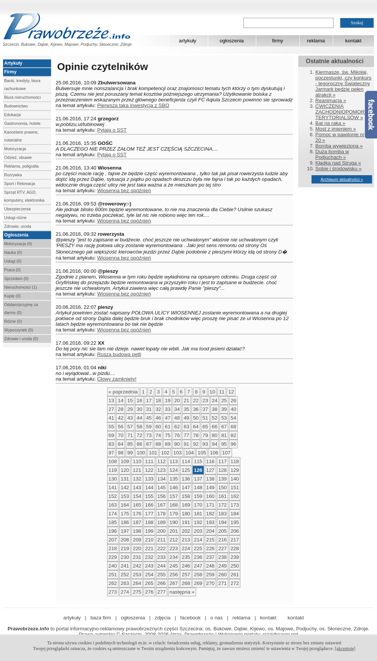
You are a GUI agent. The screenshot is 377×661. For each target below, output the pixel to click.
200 (161, 531)
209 (137, 540)
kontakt (353, 41)
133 (149, 479)
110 (137, 461)
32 (158, 409)
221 (149, 548)
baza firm (100, 618)
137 (198, 479)
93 (205, 444)
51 (205, 418)
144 (149, 487)
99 (130, 453)
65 (205, 426)
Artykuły (13, 63)
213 (186, 540)
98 (120, 453)
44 (139, 418)
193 (210, 522)
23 (205, 400)
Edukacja (12, 114)
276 (149, 592)
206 (235, 531)
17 (149, 400)
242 (137, 566)
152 (113, 496)
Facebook (371, 114)
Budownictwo (16, 106)
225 (198, 548)
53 (224, 418)
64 (196, 426)
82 (233, 435)
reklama (316, 41)
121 (137, 470)
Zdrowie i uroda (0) (21, 338)
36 (196, 409)
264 (137, 583)
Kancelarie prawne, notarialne (21, 136)
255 (161, 574)
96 (233, 444)
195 (235, 522)
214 (198, 540)
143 (137, 487)
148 (198, 487)
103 (177, 453)
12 (231, 392)
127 (210, 470)
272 (235, 583)
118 (235, 461)
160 (210, 496)
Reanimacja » (330, 100)
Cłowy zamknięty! (117, 379)
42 (120, 418)
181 (198, 513)
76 (177, 435)
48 (177, 418)
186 (125, 522)
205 (222, 531)
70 (120, 435)
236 (198, 557)
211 (161, 540)
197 (125, 531)
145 (161, 487)
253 (137, 574)
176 (137, 513)
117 (222, 461)
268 (186, 583)
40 (233, 409)
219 (125, 548)
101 (153, 453)
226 (210, 548)
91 (186, 444)
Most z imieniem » (335, 129)
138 (210, 479)
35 (186, 409)
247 (198, 566)
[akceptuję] (345, 648)
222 (161, 548)
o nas (216, 618)
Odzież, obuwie (18, 157)
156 (161, 496)
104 (189, 453)
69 (111, 435)
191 (186, 522)
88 (158, 444)
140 (235, 479)
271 (222, 583)
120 (125, 470)
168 (174, 505)
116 (210, 461)
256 (174, 574)
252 (125, 574)
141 (113, 487)
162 (235, 496)
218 (113, 548)
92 (196, 444)
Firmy (10, 72)
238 (222, 557)
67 (224, 426)
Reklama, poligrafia (21, 166)
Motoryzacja (15, 148)
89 (167, 444)
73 (149, 435)
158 (186, 496)
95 (224, 444)
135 (174, 479)
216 (222, 540)
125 (186, 470)
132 (137, 479)
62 (177, 426)
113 (174, 461)
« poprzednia (123, 392)
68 (233, 426)
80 (215, 435)
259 (210, 574)
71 (130, 435)
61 (167, 426)
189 (161, 522)
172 (222, 505)
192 (198, 522)
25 (224, 400)
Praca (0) (12, 270)
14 (120, 400)
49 (186, 418)
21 (186, 400)
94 (215, 444)
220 (137, 548)
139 (222, 479)
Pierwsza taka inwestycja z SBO (133, 105)
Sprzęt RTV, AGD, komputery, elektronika (24, 196)
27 (111, 409)
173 (235, 505)
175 (125, 513)
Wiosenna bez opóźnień (124, 190)
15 (130, 400)
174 (113, 513)
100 (141, 453)
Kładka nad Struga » (338, 163)
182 (210, 513)
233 (161, 557)
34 (177, 409)
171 (210, 505)
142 (125, 487)
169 (186, 505)
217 (235, 540)
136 (186, 479)
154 (137, 496)
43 (130, 418)
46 (158, 418)
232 (149, 557)
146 (174, 487)
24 (215, 400)
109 (125, 461)
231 (137, 557)
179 (174, 513)
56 (120, 426)
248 (210, 566)
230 (125, 557)
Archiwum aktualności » (342, 179)
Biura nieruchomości (22, 97)
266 (161, 583)
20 (177, 400)
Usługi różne (15, 217)
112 (161, 461)
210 (149, 540)
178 (161, 513)
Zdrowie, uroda (17, 226)
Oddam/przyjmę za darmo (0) (21, 308)
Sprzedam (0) (16, 278)
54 (233, 418)
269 (198, 583)
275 (137, 592)
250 (235, 566)
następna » (182, 592)
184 (235, 513)
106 (214, 453)
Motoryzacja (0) (18, 243)
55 (111, 426)
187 (137, 522)
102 (165, 453)
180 (186, 513)
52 (215, 418)
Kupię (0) (12, 296)
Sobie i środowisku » (338, 168)
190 (174, 522)
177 (149, 513)
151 (235, 487)
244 (161, 566)
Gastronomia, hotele (22, 123)
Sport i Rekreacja (19, 183)
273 (113, 592)
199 (149, 531)
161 (222, 496)
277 (161, 592)
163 (113, 505)
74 (158, 435)
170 (198, 505)
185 (113, 522)
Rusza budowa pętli (119, 354)
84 (120, 444)
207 (113, 540)
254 (149, 574)
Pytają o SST (112, 130)
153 (125, 496)
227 (222, 548)
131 (125, 479)
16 (139, 400)
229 (113, 557)
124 (174, 470)
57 (130, 426)
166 (149, 505)
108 (113, 461)
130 (113, 479)
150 (222, 487)
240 (113, 566)
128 (222, 470)
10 (212, 392)
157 (174, 496)
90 (177, 444)
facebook (190, 618)
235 (186, 557)
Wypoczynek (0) (18, 330)
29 (130, 409)
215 (210, 540)
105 (202, 453)
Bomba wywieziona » (339, 146)
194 (222, 522)
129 (235, 470)
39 (224, 409)
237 (210, 557)
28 (120, 409)
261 (235, 574)
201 (174, 531)
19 (167, 400)
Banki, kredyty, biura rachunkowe (22, 84)
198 (137, 531)
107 (226, 453)
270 (210, 583)
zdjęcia (163, 618)
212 (174, 540)
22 (196, 400)
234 (174, 557)
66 (215, 426)
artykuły (187, 41)
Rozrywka (13, 175)
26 (233, 400)
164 (125, 505)
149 (210, 487)
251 (113, 574)
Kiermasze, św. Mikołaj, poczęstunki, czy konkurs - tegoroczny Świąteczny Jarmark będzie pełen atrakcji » (343, 83)
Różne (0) (13, 321)
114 (186, 461)
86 (139, 444)
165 (137, 505)
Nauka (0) (13, 252)
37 (205, 409)
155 (149, 496)
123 (161, 470)
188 (149, 522)
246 (186, 566)
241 (125, 566)
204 (210, 531)
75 (167, 435)
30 (139, 409)
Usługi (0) (13, 261)
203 (198, 531)
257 (186, 574)
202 (186, 531)
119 (113, 470)
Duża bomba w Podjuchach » (332, 154)
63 (186, 426)
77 (186, 435)
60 (158, 426)
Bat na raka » (330, 123)
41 (111, 418)
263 (125, 583)
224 (186, 548)
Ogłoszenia (16, 235)
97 (111, 453)
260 (222, 574)
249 (222, 566)
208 (125, 540)
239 (235, 557)
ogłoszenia (232, 41)
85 (130, 444)
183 (222, 513)
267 (174, 583)
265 (149, 583)
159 (198, 496)
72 (139, 435)
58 (139, 426)
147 (186, 487)
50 (196, 418)
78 (196, 435)
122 (149, 470)
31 (149, 409)
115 (198, 461)
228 (235, 548)
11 (221, 392)
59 (149, 426)
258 (198, 574)
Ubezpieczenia (17, 209)
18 (158, 400)
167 (161, 505)
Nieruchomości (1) (20, 287)
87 (149, 444)
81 (224, 435)
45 (149, 418)
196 (113, 531)
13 (111, 400)
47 (167, 418)
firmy (277, 41)
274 (125, 592)
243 (149, 566)
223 (174, 548)
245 (174, 566)
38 (215, 409)
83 (111, 444)
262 (113, 583)
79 (205, 435)
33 (167, 409)
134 (161, 479)
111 (149, 461)
